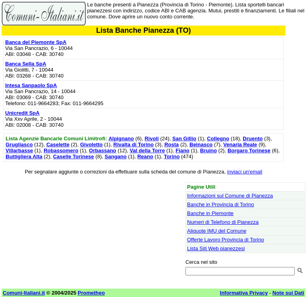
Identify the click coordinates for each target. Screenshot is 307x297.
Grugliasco (19, 145)
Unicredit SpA (22, 113)
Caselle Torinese (73, 156)
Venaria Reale (240, 145)
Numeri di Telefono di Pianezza (223, 222)
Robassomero (61, 150)
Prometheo (91, 293)
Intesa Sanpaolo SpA (31, 85)
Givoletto (91, 145)
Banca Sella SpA (25, 64)
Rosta (171, 145)
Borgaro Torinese (248, 150)
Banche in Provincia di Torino (220, 204)
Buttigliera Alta (24, 156)
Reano (145, 156)
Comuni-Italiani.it (24, 293)
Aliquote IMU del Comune (216, 231)
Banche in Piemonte (210, 213)
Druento (253, 139)
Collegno (218, 139)
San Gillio (184, 139)
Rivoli (152, 139)
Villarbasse (19, 150)
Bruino (208, 150)
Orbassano (102, 150)
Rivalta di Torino (134, 145)
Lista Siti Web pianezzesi (216, 248)
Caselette (58, 145)
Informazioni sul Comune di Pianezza (230, 196)
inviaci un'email (244, 172)
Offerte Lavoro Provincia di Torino (225, 240)
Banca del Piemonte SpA (35, 42)
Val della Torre (147, 150)
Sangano (116, 156)
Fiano (182, 150)
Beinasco (201, 145)
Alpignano (121, 139)
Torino (171, 156)
